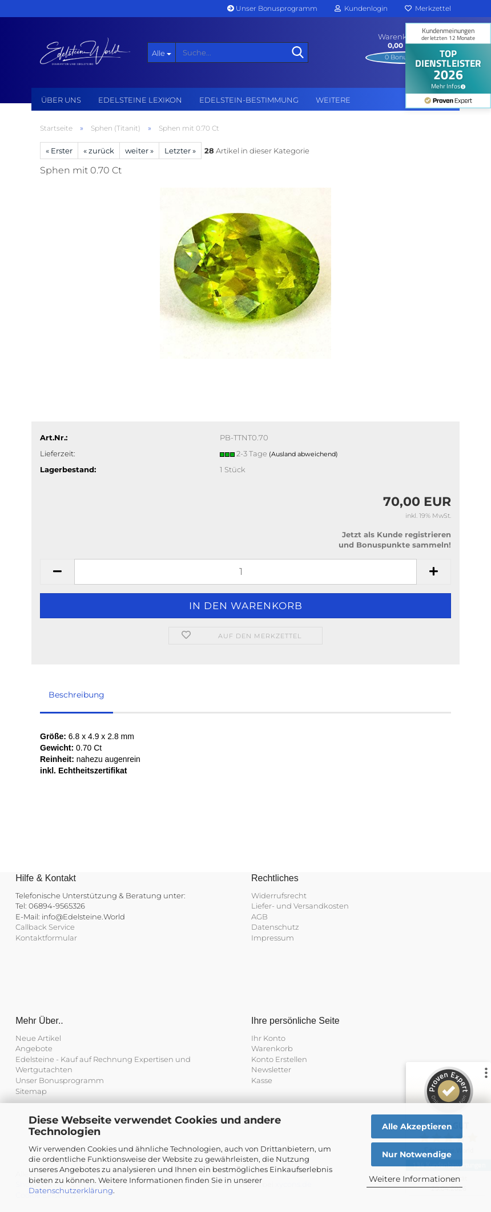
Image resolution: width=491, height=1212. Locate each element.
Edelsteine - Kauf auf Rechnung (73, 1059)
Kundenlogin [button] (361, 8)
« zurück (98, 150)
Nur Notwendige (417, 1154)
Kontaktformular (46, 937)
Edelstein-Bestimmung (249, 99)
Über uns (61, 99)
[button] (57, 572)
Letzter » (180, 150)
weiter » (139, 150)
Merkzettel (428, 8)
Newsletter (271, 1069)
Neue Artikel (38, 1038)
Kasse (261, 1080)
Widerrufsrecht (279, 895)
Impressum (272, 937)
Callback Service (45, 926)
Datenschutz (275, 926)
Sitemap (31, 1091)
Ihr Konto (268, 1038)
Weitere (333, 99)
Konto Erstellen (279, 1059)
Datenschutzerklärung (71, 1190)
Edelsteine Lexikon (140, 99)
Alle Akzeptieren (417, 1126)
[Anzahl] (245, 572)
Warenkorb (272, 1048)
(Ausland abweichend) (303, 454)
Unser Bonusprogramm (272, 8)
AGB (259, 916)
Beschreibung (76, 695)
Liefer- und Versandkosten (300, 905)
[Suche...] (161, 52)
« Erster (59, 150)
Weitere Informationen (414, 1179)
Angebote (34, 1048)
